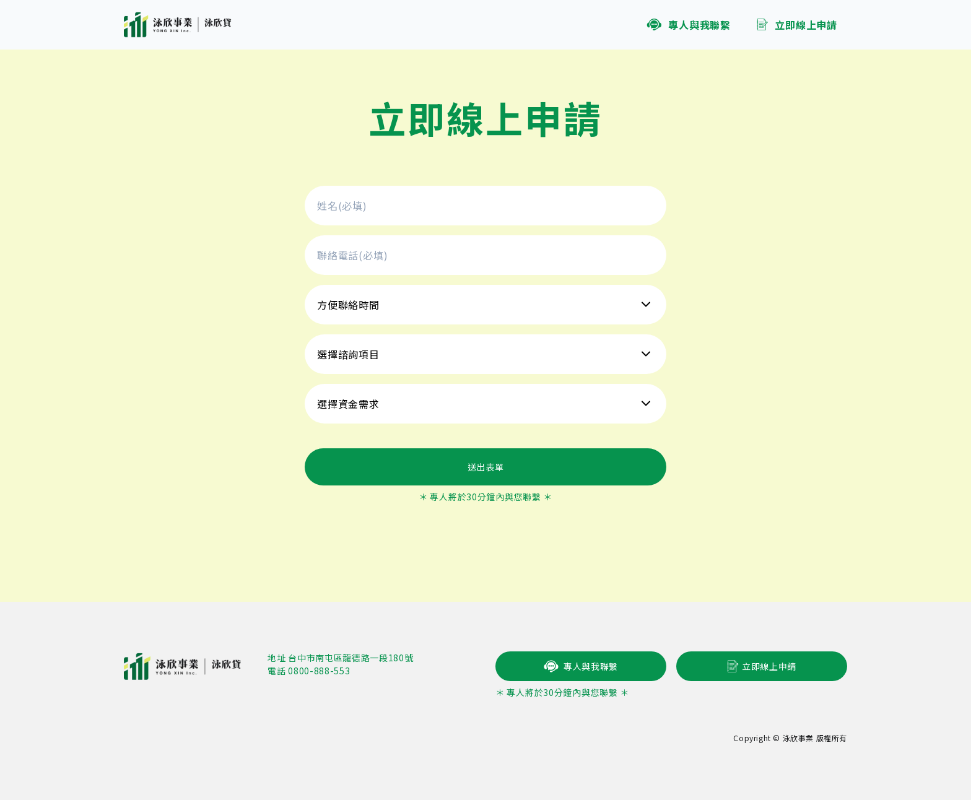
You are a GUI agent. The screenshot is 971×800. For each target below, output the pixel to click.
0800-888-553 (319, 670)
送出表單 (486, 467)
